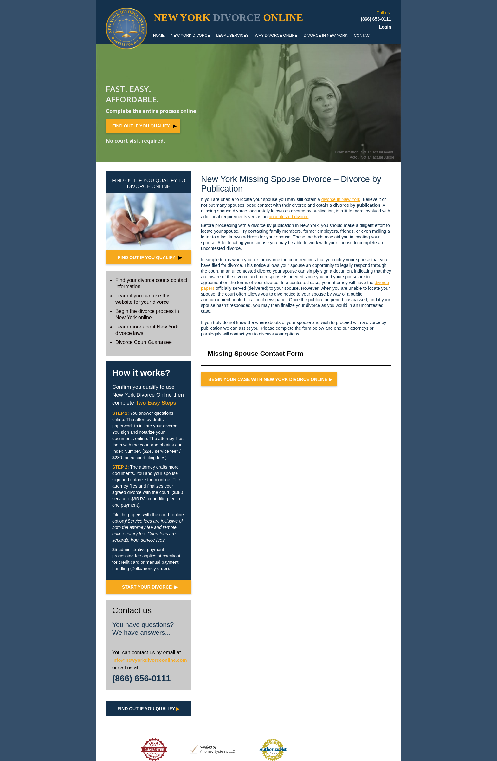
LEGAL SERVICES (232, 35)
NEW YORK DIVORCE (190, 35)
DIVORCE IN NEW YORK (325, 35)
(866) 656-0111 (141, 678)
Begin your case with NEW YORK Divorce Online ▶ (270, 379)
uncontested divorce (288, 216)
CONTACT (363, 35)
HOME (159, 35)
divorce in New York (340, 199)
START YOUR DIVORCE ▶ (150, 586)
